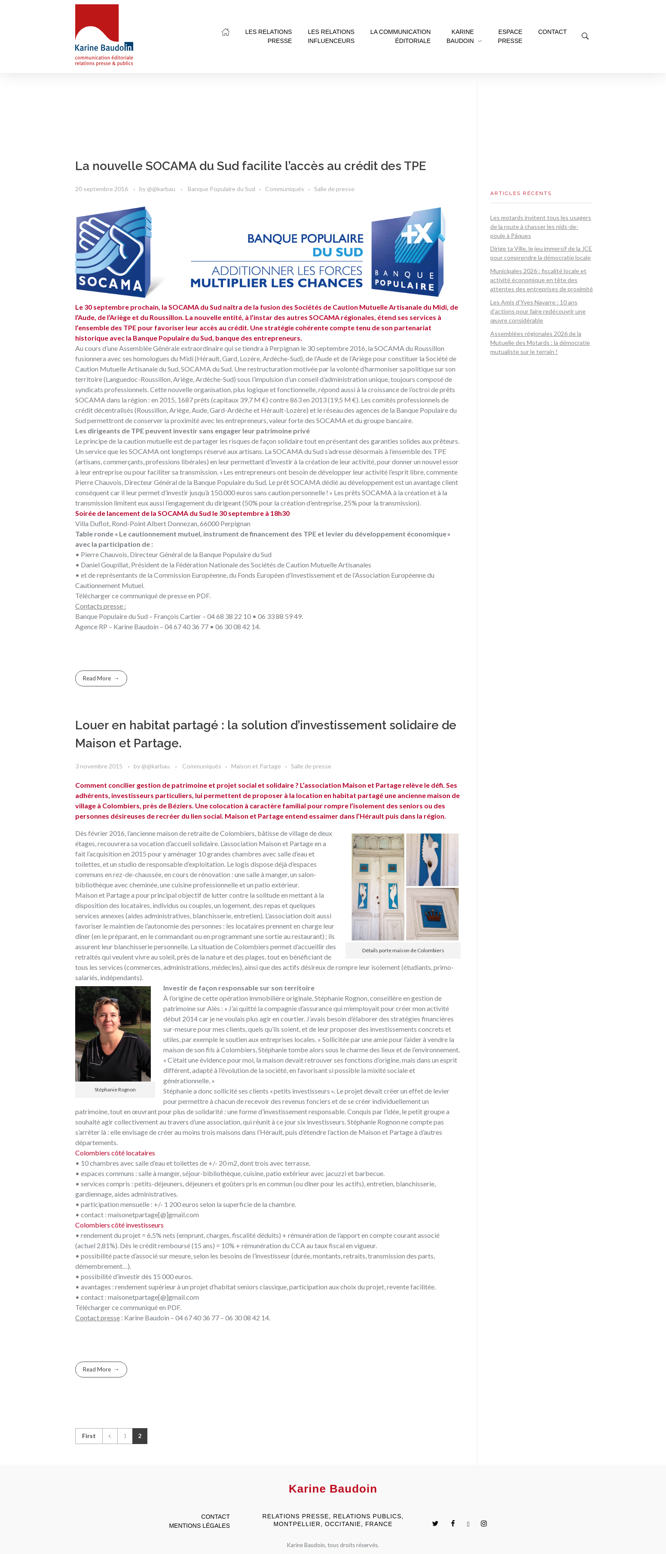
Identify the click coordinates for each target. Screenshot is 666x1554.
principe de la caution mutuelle (127, 441)
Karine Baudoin (136, 626)
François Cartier (177, 616)
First (89, 1435)
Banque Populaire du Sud (221, 188)
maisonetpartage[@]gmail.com (153, 1214)
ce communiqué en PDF (146, 1307)
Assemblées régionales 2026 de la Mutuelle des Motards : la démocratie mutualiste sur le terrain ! (540, 342)
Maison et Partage (256, 766)
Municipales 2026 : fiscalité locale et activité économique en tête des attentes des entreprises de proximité (541, 280)
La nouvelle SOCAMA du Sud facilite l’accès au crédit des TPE (250, 166)
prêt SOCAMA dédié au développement (335, 482)
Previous (109, 1436)
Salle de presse (334, 188)
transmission (94, 503)
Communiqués (284, 188)
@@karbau (162, 188)
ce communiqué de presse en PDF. (161, 595)
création (416, 492)
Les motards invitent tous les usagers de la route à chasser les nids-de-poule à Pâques (540, 226)
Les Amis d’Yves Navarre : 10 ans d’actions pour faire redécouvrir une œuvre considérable (538, 311)
